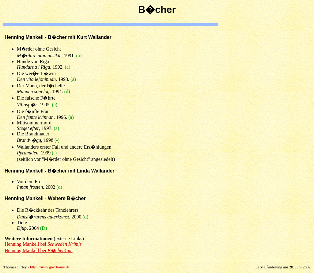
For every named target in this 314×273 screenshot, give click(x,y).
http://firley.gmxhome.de (50, 267)
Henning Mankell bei (43, 244)
